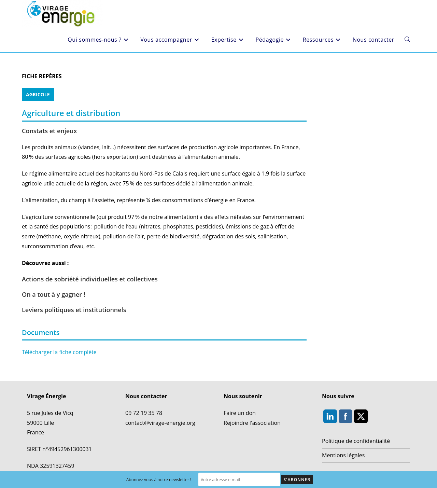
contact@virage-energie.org (160, 423)
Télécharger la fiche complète (59, 352)
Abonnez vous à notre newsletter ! (159, 480)
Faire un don (240, 413)
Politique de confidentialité (356, 441)
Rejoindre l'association (252, 423)
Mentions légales (343, 455)
